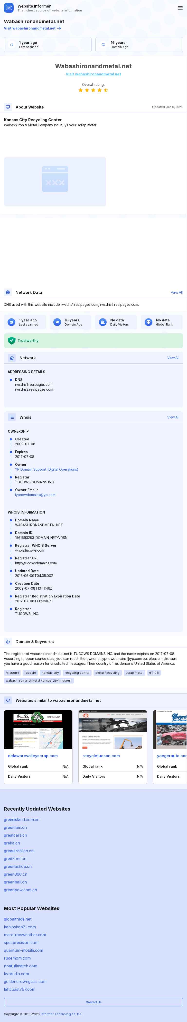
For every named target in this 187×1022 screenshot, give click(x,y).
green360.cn (15, 874)
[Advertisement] (93, 142)
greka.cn (12, 843)
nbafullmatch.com (20, 965)
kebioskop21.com (20, 926)
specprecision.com (21, 942)
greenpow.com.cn (20, 889)
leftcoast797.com (19, 989)
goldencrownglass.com (25, 981)
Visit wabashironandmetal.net (32, 28)
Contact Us (94, 1002)
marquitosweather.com (25, 934)
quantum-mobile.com (23, 950)
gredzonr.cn (15, 858)
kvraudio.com (16, 973)
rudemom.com (17, 958)
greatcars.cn (15, 835)
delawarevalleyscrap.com (33, 755)
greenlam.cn (15, 827)
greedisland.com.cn (21, 819)
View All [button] (177, 292)
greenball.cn (15, 882)
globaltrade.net (17, 919)
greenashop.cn (18, 866)
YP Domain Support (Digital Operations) (46, 469)
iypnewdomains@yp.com (35, 495)
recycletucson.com (101, 755)
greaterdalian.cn (19, 850)
